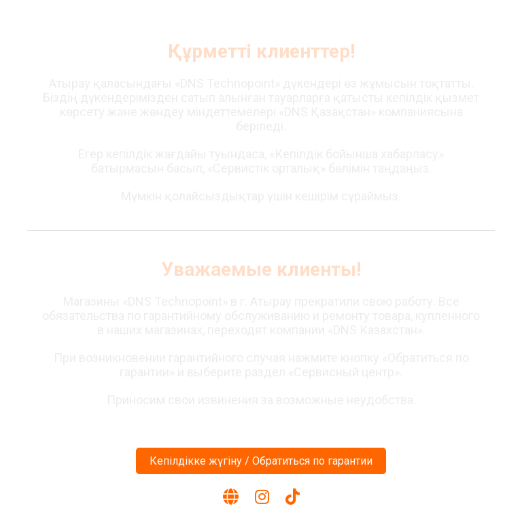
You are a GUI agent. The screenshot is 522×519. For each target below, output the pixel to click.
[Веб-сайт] (231, 497)
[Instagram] (262, 497)
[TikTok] (292, 497)
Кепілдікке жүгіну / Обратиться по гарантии (261, 460)
